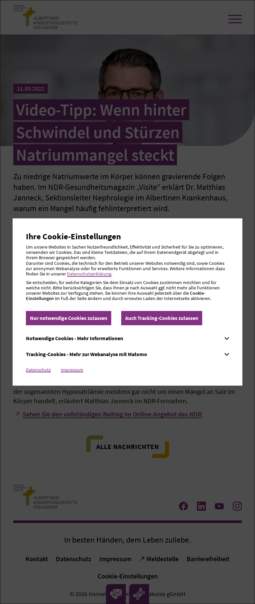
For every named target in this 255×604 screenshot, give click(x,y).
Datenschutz (38, 369)
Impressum (72, 369)
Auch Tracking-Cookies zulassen (161, 318)
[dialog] (127, 302)
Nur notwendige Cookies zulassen (68, 318)
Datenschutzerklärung (89, 274)
